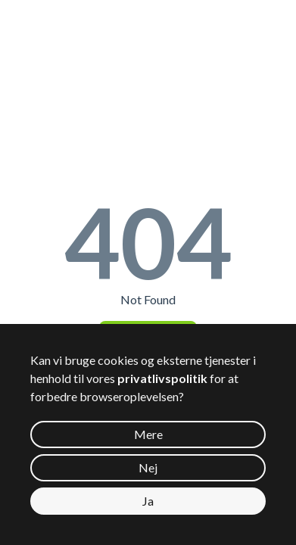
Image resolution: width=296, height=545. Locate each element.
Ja (148, 501)
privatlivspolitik (162, 378)
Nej (148, 467)
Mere (148, 434)
